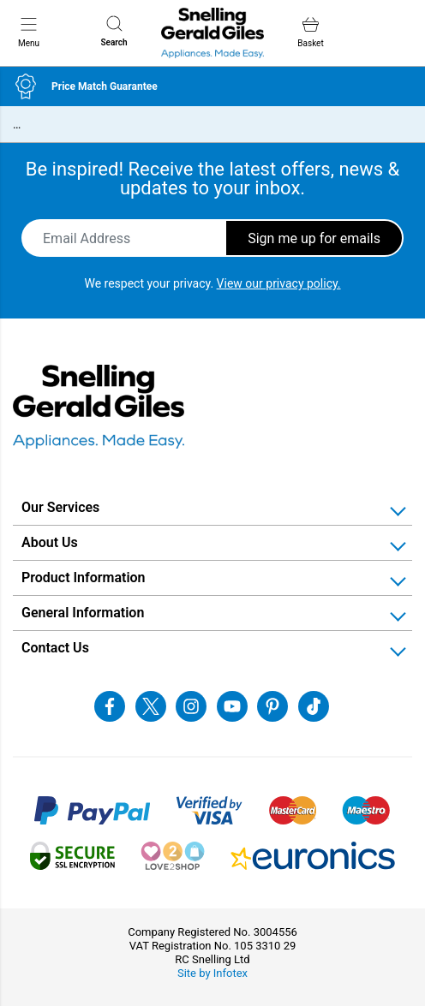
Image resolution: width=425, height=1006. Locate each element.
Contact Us (55, 648)
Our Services (60, 507)
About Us (49, 542)
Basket (310, 32)
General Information (82, 612)
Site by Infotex (212, 973)
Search (114, 31)
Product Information (83, 577)
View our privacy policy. (279, 283)
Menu (28, 31)
